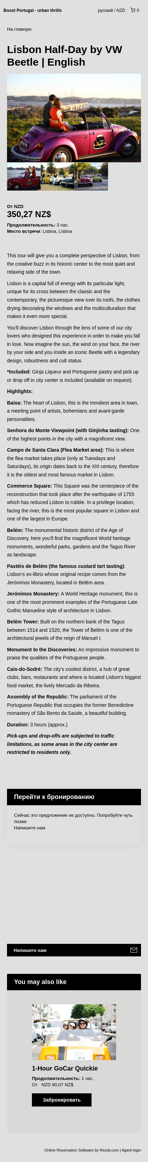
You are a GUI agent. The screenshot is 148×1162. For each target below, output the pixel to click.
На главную (19, 29)
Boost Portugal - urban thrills (33, 10)
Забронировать (62, 1100)
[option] (24, 177)
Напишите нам (29, 827)
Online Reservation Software (69, 1150)
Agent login (131, 1150)
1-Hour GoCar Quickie (65, 1068)
